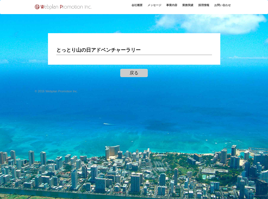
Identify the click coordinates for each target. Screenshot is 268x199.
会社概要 (122, 8)
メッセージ (142, 8)
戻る (134, 72)
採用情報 (199, 8)
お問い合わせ (220, 8)
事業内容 (162, 8)
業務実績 (180, 8)
